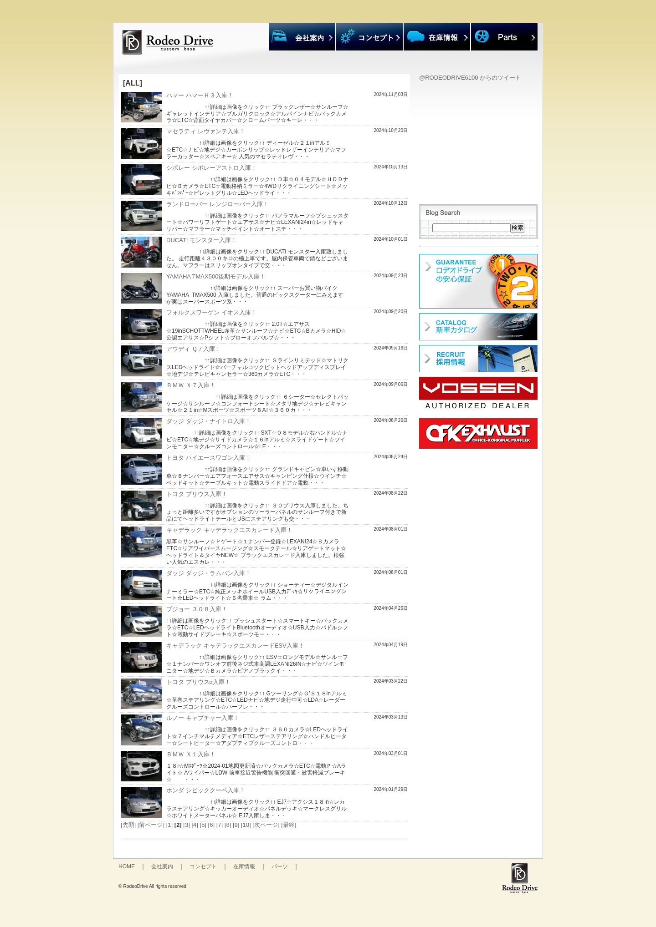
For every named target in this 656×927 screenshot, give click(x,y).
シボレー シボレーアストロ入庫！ (211, 167)
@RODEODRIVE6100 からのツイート (470, 77)
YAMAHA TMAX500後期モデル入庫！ (216, 276)
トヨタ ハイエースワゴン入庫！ (208, 457)
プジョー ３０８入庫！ (196, 609)
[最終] (288, 824)
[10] (246, 824)
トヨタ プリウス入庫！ (196, 494)
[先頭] (128, 824)
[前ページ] (151, 824)
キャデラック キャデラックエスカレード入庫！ (229, 530)
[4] (194, 824)
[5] (203, 824)
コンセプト (203, 866)
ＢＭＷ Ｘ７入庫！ (190, 385)
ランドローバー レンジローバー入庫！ (217, 204)
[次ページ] (265, 824)
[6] (211, 824)
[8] (228, 824)
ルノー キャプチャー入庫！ (202, 717)
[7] (219, 824)
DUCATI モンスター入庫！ (201, 240)
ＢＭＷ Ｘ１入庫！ (190, 754)
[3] (186, 824)
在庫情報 (244, 866)
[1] (169, 824)
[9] (236, 824)
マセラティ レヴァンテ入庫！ (205, 131)
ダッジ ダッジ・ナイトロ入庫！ (208, 421)
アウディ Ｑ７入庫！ (193, 348)
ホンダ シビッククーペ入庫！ (205, 790)
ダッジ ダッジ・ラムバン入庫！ (208, 573)
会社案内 (162, 866)
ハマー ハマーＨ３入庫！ (199, 95)
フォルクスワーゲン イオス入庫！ (211, 312)
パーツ (280, 866)
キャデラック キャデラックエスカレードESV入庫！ (235, 645)
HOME (126, 866)
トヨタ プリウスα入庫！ (198, 682)
